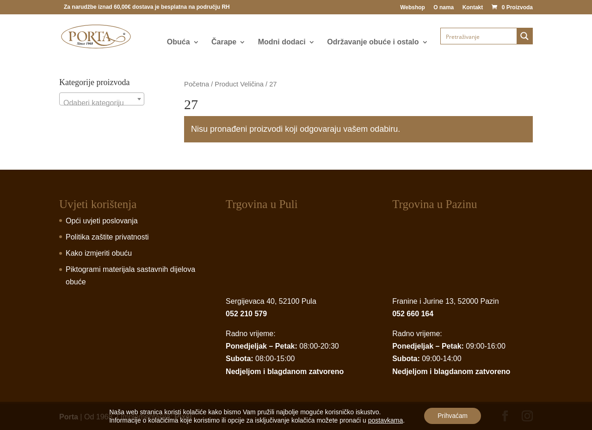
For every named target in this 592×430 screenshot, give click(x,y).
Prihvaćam (453, 415)
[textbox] (102, 103)
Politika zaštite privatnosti (107, 237)
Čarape (223, 42)
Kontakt (472, 8)
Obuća (178, 42)
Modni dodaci (282, 42)
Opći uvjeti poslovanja (102, 221)
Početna (196, 84)
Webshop (412, 8)
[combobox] (101, 98)
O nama (443, 8)
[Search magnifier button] (524, 36)
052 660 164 (412, 314)
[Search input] (479, 36)
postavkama (384, 420)
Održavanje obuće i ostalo (373, 42)
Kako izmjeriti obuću (99, 253)
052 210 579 (246, 314)
